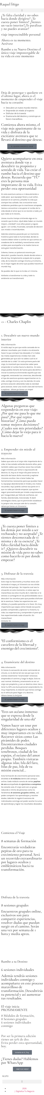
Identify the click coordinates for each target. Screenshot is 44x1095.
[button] (22, 10)
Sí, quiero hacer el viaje (14, 393)
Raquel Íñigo (9, 4)
